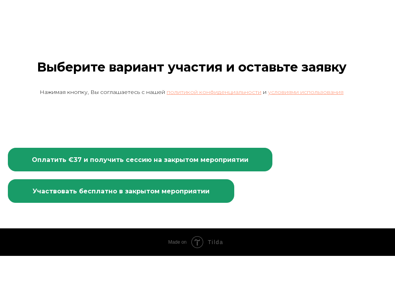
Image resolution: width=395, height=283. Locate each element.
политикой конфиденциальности (214, 92)
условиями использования (306, 92)
